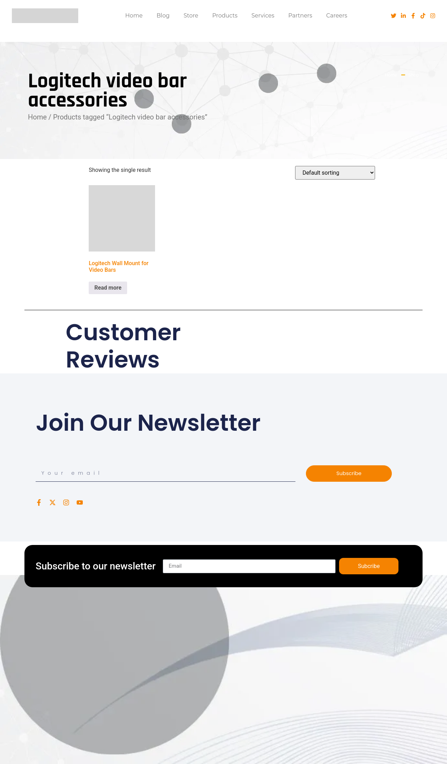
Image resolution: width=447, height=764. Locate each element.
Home (134, 15)
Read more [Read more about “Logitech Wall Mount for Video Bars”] (108, 287)
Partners (300, 15)
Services (262, 15)
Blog (162, 15)
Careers (336, 15)
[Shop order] (335, 173)
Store (191, 15)
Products (224, 15)
